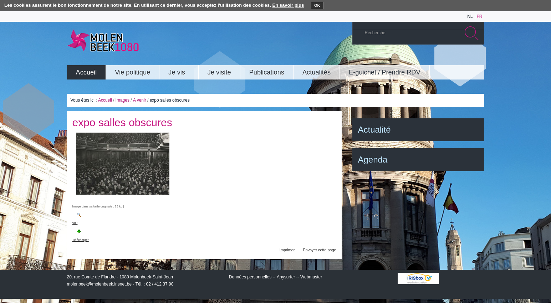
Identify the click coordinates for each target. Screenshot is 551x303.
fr (480, 16)
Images (122, 100)
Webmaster (311, 276)
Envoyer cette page (319, 250)
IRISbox (418, 278)
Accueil (105, 100)
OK (317, 5)
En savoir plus (288, 5)
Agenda (373, 159)
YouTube (434, 58)
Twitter (455, 58)
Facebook (466, 58)
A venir (139, 100)
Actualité (374, 129)
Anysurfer (286, 276)
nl (470, 16)
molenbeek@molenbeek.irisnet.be (99, 284)
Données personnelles (250, 276)
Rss (477, 58)
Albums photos (445, 58)
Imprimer (287, 250)
